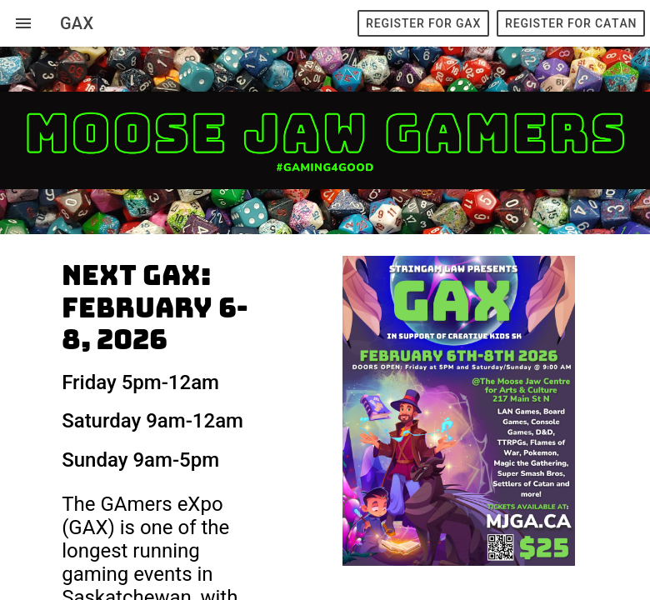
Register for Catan (571, 23)
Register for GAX (423, 23)
